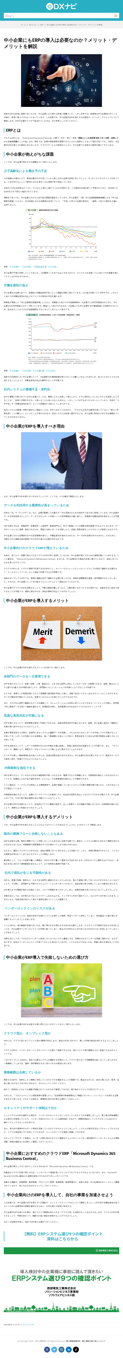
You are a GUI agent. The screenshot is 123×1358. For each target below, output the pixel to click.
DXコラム (26, 1324)
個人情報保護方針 (73, 1341)
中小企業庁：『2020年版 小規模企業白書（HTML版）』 (34, 266)
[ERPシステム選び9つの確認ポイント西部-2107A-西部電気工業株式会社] (61, 1248)
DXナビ (43, 1341)
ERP (32, 1324)
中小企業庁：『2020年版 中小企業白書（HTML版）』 (33, 370)
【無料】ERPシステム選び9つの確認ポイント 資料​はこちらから (62, 1236)
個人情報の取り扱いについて (93, 1341)
